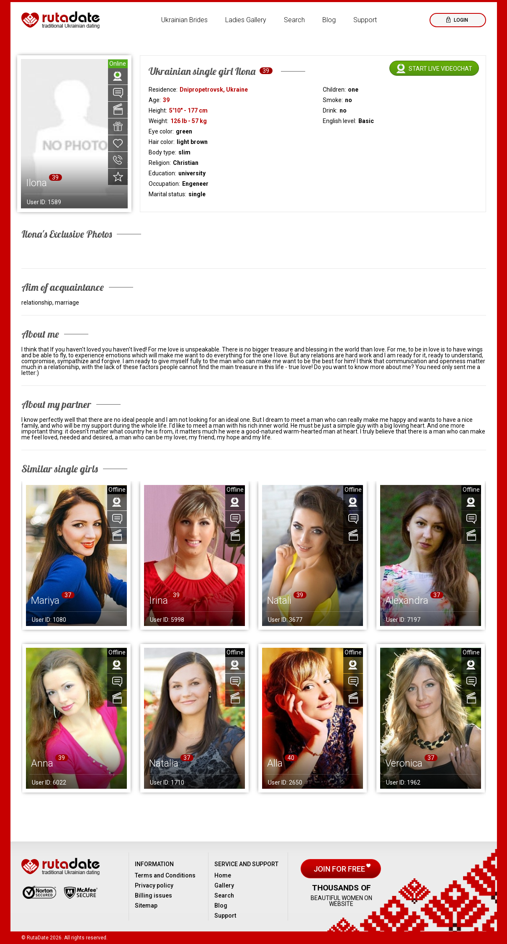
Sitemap (146, 905)
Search (294, 20)
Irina (158, 600)
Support (365, 20)
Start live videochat (440, 68)
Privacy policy (154, 885)
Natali (279, 600)
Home (222, 875)
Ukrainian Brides (184, 20)
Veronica (403, 763)
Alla (275, 763)
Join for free (340, 868)
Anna (42, 763)
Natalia (163, 763)
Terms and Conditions (165, 875)
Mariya (45, 600)
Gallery (224, 885)
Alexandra (406, 600)
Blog (329, 20)
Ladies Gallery (245, 20)
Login (460, 20)
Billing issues (153, 895)
